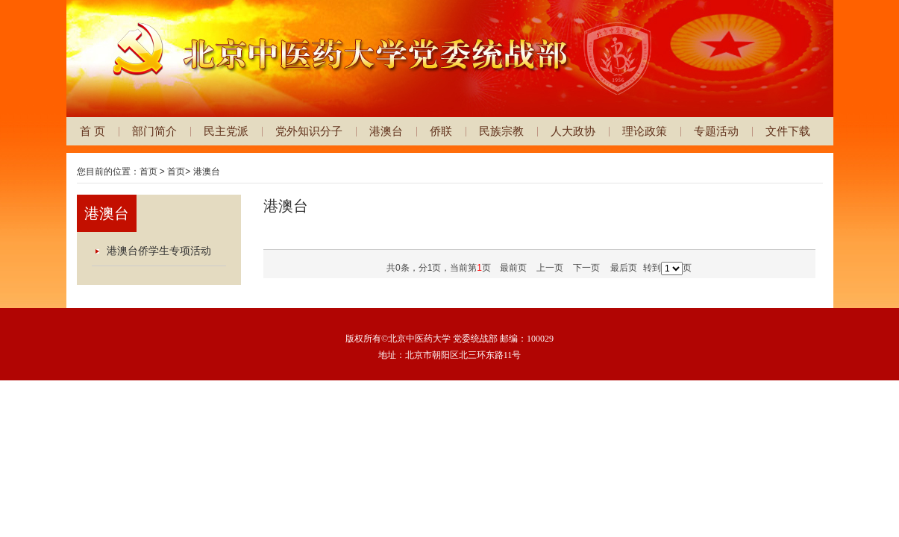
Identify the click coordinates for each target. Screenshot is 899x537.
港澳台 (386, 131)
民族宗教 (501, 131)
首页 (148, 171)
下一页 (586, 268)
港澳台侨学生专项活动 (159, 251)
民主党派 (226, 131)
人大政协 (573, 131)
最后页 (623, 268)
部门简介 (154, 131)
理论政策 (644, 131)
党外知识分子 (308, 131)
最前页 (513, 268)
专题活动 (716, 131)
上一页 (549, 268)
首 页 (92, 131)
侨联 (441, 131)
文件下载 (787, 131)
